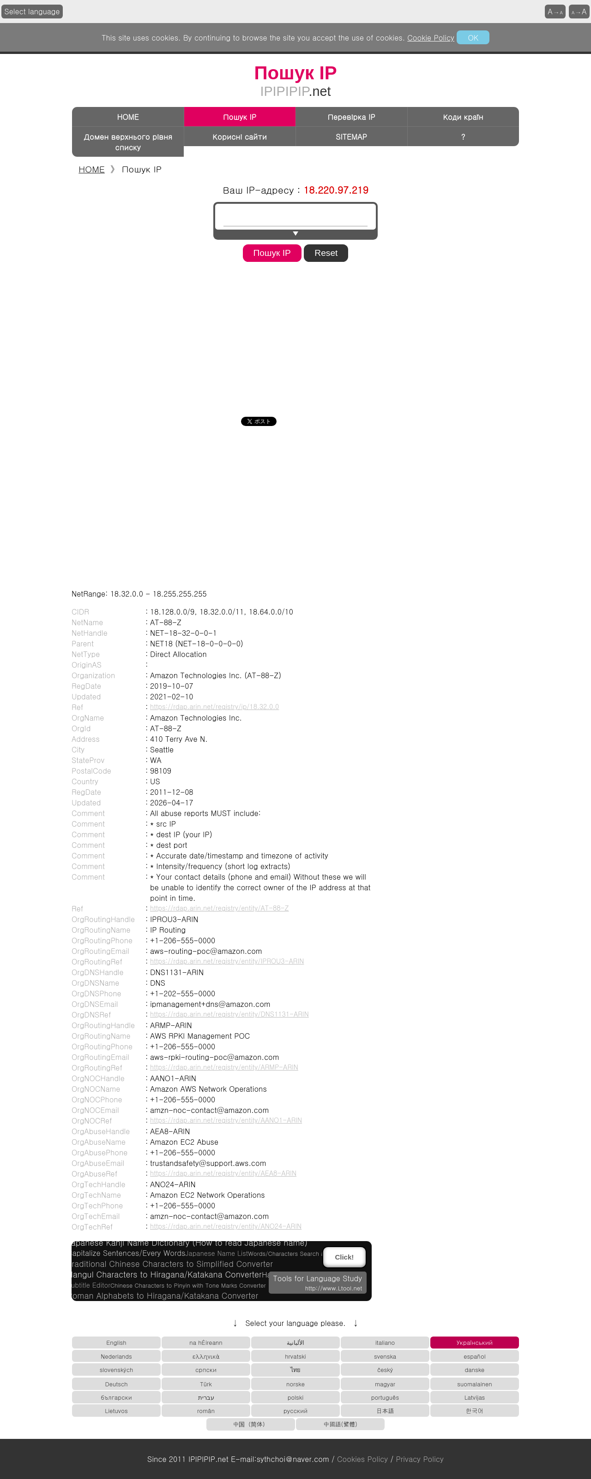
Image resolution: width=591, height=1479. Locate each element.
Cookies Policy (362, 1459)
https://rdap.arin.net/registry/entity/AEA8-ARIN (223, 1172)
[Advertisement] (295, 336)
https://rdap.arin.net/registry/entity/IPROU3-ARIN (227, 960)
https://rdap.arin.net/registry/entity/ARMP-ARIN (224, 1066)
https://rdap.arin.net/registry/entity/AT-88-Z (219, 907)
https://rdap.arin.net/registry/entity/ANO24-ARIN (226, 1226)
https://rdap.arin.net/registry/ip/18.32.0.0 (214, 706)
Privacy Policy (420, 1459)
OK (473, 37)
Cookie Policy (430, 37)
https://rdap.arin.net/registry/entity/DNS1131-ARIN (229, 1013)
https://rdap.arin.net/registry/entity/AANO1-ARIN (226, 1119)
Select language (32, 11)
